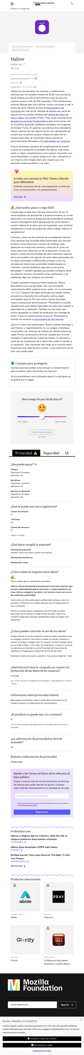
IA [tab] (67, 453)
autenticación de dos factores (49, 319)
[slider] (42, 417)
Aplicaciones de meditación (45, 47)
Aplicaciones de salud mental (22, 47)
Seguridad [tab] (51, 453)
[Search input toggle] (71, 3)
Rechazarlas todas (43, 1045)
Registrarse (42, 812)
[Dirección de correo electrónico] (42, 796)
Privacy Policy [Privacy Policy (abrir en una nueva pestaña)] (17, 761)
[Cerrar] (81, 1020)
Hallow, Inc (16, 64)
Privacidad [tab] (26, 453)
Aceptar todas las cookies (43, 1039)
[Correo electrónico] (32, 1004)
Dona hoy (20, 196)
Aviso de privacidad (30, 805)
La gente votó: (15, 87)
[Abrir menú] (12, 3)
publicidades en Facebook (57, 141)
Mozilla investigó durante (19, 78)
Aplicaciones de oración (20, 50)
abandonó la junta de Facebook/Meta (29, 121)
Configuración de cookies (42, 1051)
